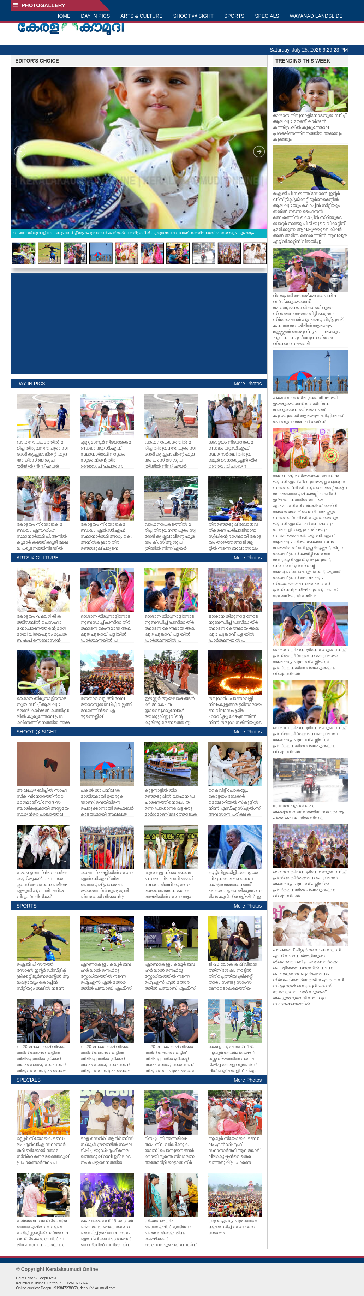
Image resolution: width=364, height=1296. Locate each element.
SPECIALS (267, 16)
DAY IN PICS (95, 16)
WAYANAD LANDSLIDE (316, 16)
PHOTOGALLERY (39, 5)
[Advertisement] (139, 323)
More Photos (248, 383)
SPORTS (234, 16)
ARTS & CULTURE (141, 16)
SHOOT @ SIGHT (193, 16)
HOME (62, 16)
